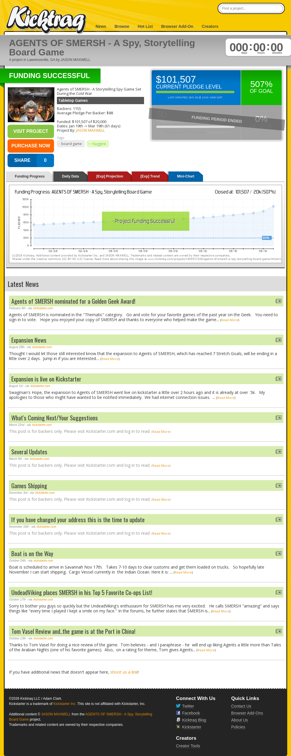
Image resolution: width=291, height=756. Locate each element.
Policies (238, 727)
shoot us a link (124, 672)
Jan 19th (76, 126)
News (101, 26)
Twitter (188, 706)
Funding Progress (30, 176)
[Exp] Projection (109, 176)
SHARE (22, 160)
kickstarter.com (43, 308)
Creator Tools (188, 746)
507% (261, 84)
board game (71, 143)
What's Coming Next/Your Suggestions (54, 417)
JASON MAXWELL (90, 130)
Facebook (191, 713)
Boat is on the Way (32, 553)
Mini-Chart (185, 176)
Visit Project (30, 131)
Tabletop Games (73, 100)
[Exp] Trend (150, 176)
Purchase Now (30, 145)
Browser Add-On (177, 26)
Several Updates (29, 451)
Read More (229, 320)
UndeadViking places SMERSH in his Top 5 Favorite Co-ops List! (81, 592)
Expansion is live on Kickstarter (46, 378)
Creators (210, 26)
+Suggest (98, 143)
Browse (121, 26)
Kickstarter (191, 727)
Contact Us (241, 706)
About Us (239, 720)
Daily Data (70, 176)
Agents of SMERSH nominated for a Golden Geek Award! (73, 300)
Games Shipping (29, 485)
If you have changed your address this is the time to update (78, 519)
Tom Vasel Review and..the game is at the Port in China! (73, 631)
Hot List (145, 26)
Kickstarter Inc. (64, 704)
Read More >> (217, 132)
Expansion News (28, 339)
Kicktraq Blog (194, 720)
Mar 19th (96, 126)
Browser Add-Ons (247, 713)
